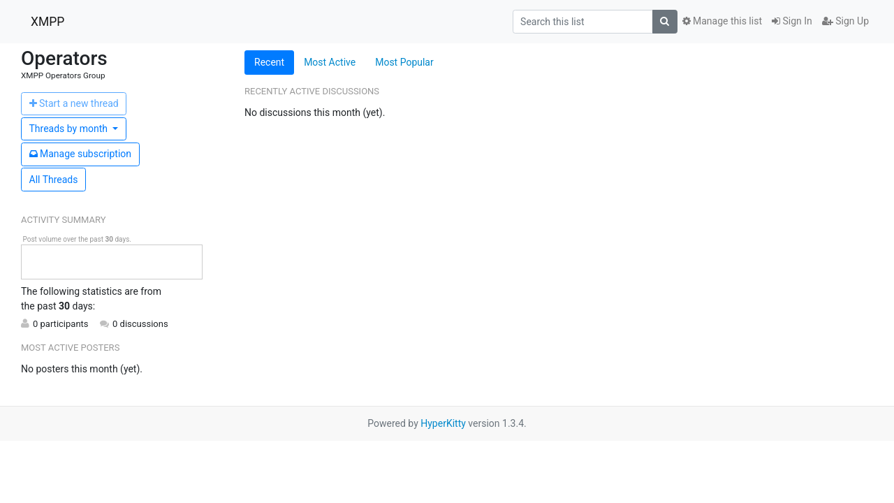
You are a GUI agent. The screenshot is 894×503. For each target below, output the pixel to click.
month (69, 128)
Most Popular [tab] (404, 62)
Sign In (792, 21)
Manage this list (722, 21)
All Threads (53, 179)
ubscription (80, 153)
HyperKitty (443, 423)
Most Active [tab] (330, 62)
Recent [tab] (269, 62)
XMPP (47, 22)
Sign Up (845, 21)
